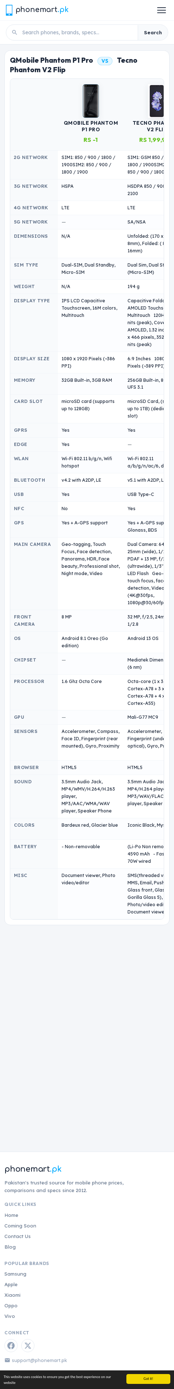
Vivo (9, 1316)
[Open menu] (161, 10)
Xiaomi (12, 1295)
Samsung (15, 1274)
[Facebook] (11, 1345)
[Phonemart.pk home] (37, 10)
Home (11, 1215)
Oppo (11, 1305)
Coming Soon (20, 1226)
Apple (11, 1284)
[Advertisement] (87, 1029)
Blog (10, 1247)
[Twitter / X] (27, 1345)
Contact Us (17, 1236)
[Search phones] (78, 32)
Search (153, 32)
